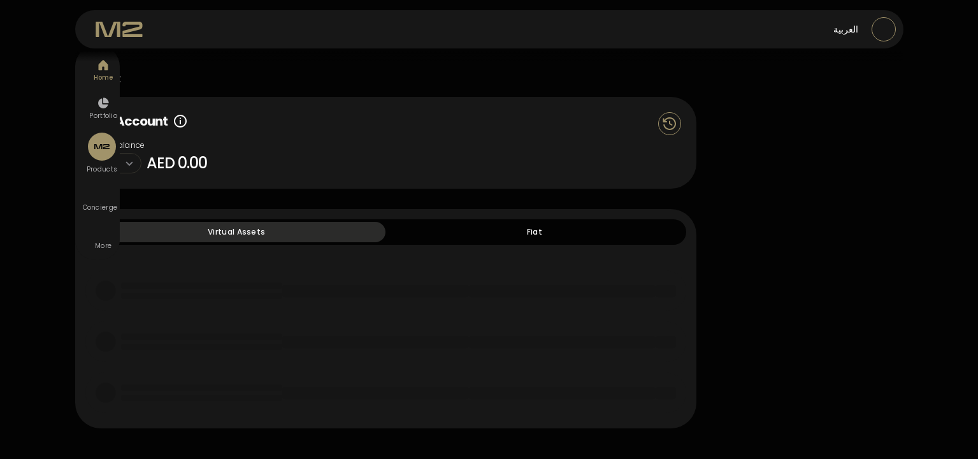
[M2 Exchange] (119, 29)
